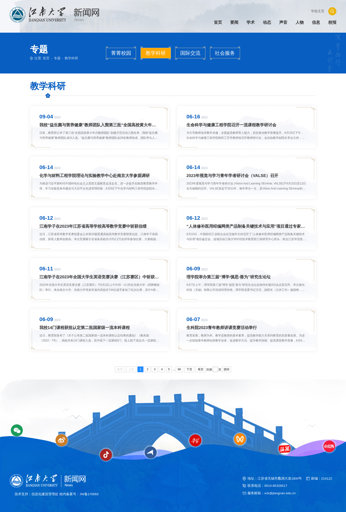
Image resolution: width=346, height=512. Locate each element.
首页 (46, 58)
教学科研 (71, 58)
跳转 (226, 369)
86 (179, 369)
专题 (57, 58)
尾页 (201, 369)
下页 (189, 369)
